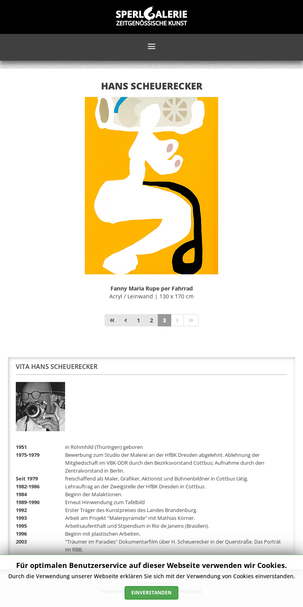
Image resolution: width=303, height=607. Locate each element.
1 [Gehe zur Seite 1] (138, 320)
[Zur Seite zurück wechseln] (125, 320)
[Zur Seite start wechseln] (112, 320)
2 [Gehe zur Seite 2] (151, 320)
